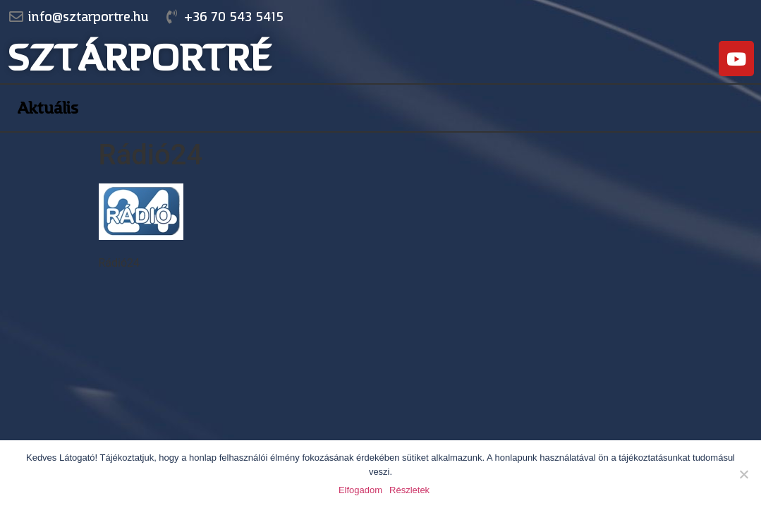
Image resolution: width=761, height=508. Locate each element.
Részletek (409, 490)
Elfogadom (360, 490)
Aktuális (47, 108)
